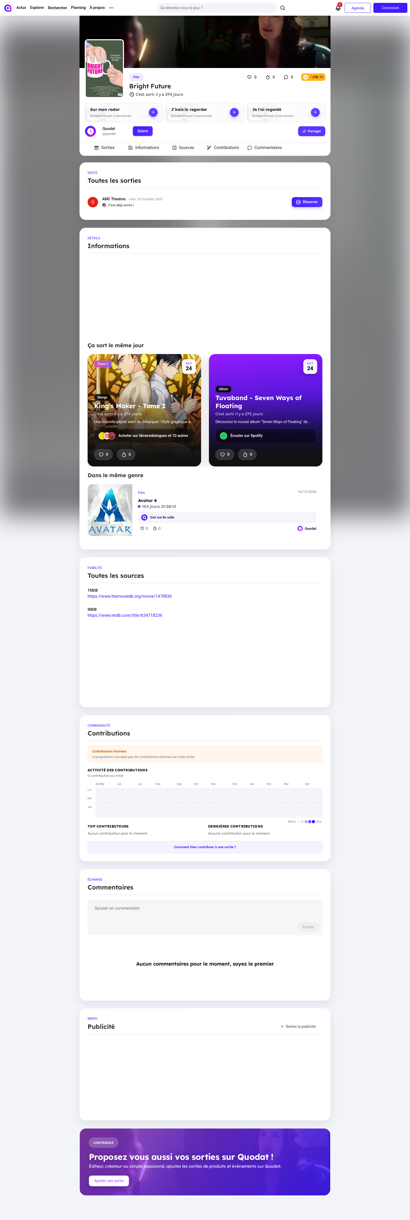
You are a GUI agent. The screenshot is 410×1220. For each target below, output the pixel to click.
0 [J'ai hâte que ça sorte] (126, 454)
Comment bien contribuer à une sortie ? (205, 847)
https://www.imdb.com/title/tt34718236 (125, 615)
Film (136, 77)
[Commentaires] (289, 77)
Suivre (142, 131)
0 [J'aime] (103, 454)
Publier (308, 927)
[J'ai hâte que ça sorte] (271, 77)
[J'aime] (252, 77)
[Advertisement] (205, 300)
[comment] (205, 911)
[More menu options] (111, 7)
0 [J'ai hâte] (156, 528)
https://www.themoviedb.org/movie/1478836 (130, 596)
